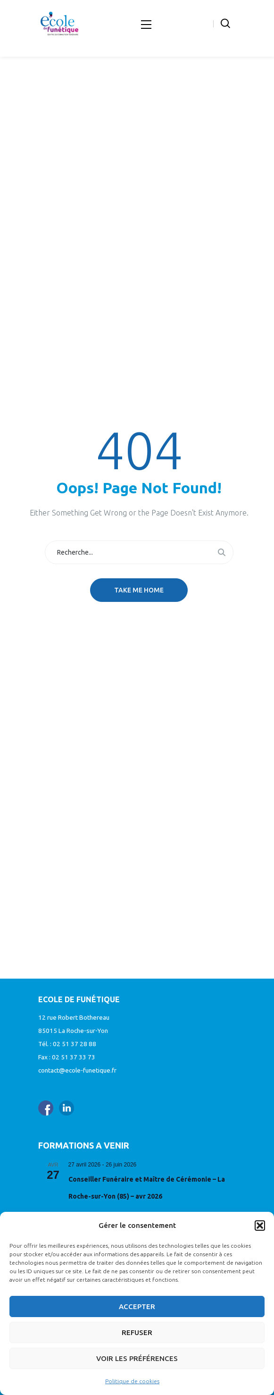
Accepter (137, 1306)
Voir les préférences (137, 1358)
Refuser (137, 1332)
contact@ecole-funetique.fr (77, 1070)
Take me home (139, 590)
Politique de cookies (132, 1381)
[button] (260, 1225)
